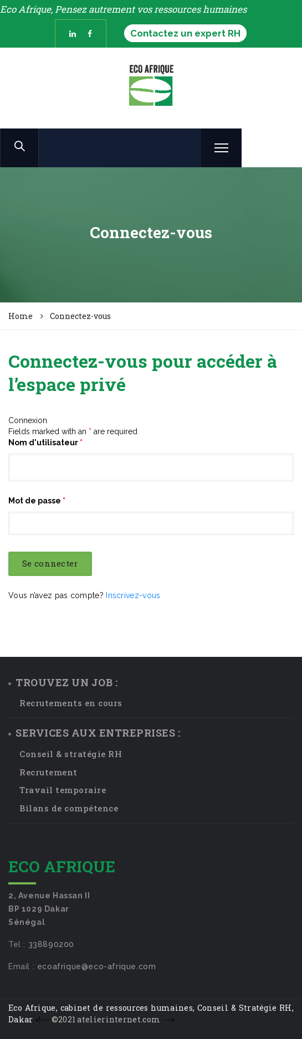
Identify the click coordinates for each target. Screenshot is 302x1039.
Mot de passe (36, 500)
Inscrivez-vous (133, 595)
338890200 (51, 944)
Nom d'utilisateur (45, 442)
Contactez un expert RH (185, 33)
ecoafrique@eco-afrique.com (96, 966)
